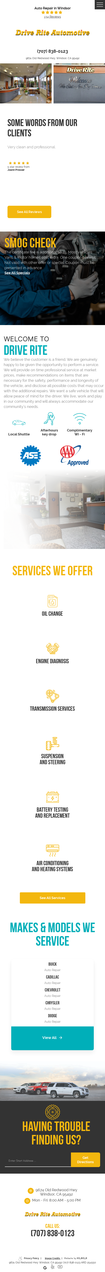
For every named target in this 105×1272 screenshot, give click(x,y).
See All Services (52, 898)
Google (45, 1267)
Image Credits (53, 1258)
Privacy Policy (32, 1258)
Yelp (52, 1267)
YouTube (60, 1267)
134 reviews (52, 16)
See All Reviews (29, 212)
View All (49, 1038)
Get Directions (85, 1160)
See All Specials (17, 273)
